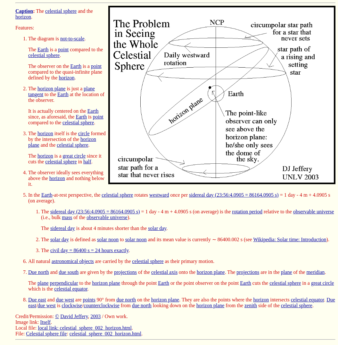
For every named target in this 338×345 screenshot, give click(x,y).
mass (67, 217)
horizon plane (51, 88)
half (87, 161)
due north (126, 299)
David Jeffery (74, 316)
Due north (38, 272)
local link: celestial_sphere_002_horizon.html (85, 328)
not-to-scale (72, 38)
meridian (315, 272)
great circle (74, 156)
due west (65, 299)
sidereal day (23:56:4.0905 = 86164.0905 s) (234, 195)
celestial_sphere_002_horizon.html (105, 333)
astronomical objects (73, 261)
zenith (250, 305)
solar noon (108, 239)
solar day (157, 228)
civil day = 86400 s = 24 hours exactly (89, 250)
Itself (45, 322)
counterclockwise (102, 305)
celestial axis (164, 272)
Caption (24, 11)
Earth (43, 49)
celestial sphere (61, 11)
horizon (23, 17)
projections (125, 272)
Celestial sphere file (46, 333)
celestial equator (70, 289)
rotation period (247, 211)
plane (89, 88)
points (89, 299)
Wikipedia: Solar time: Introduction (289, 239)
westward (159, 195)
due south (69, 272)
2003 (95, 316)
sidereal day (62, 228)
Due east (37, 299)
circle (84, 133)
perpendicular (64, 283)
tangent (35, 94)
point (63, 49)
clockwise (72, 305)
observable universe (313, 211)
